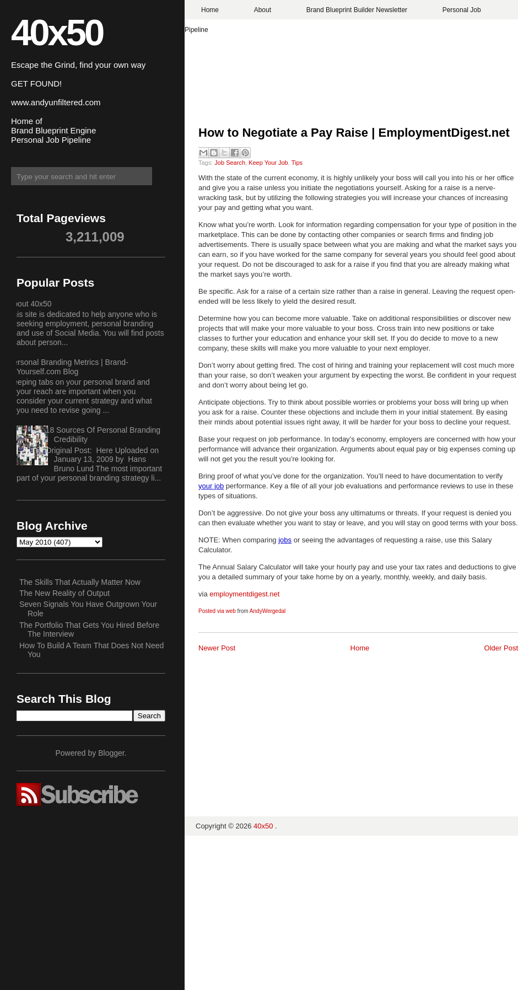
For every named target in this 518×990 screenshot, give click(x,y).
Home (210, 10)
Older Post (501, 648)
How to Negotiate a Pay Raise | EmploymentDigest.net (354, 132)
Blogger (111, 753)
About (262, 10)
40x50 (56, 32)
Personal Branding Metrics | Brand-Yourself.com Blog (68, 367)
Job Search (229, 162)
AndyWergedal (267, 611)
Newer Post (216, 648)
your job (211, 486)
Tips (297, 162)
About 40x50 (30, 303)
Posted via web (217, 611)
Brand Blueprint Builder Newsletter (356, 10)
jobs (285, 540)
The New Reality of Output (64, 593)
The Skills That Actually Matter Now (80, 582)
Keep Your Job (268, 162)
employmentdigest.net (244, 594)
